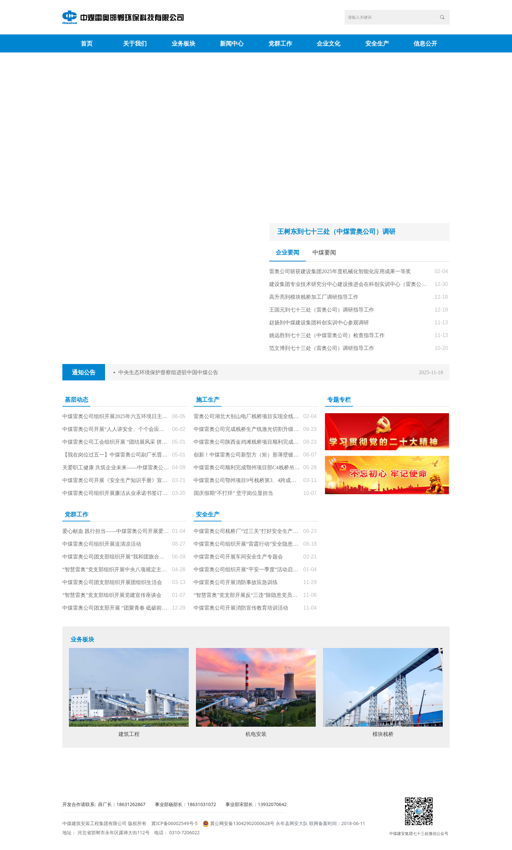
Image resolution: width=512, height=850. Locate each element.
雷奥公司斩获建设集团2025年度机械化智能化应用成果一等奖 (340, 271)
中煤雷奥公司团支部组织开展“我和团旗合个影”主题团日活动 (115, 556)
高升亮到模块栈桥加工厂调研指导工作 (313, 297)
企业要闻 (287, 252)
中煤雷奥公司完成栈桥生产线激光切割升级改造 (247, 429)
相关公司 (207, 772)
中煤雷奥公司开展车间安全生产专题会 (238, 556)
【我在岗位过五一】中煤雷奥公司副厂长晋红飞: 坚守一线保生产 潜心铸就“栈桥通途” (115, 454)
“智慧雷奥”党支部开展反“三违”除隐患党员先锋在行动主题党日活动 (247, 595)
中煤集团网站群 (304, 772)
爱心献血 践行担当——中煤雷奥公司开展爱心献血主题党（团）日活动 (115, 531)
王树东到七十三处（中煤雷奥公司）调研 (336, 231)
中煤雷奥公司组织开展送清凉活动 (101, 544)
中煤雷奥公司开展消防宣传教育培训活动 (241, 608)
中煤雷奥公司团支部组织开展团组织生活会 (112, 582)
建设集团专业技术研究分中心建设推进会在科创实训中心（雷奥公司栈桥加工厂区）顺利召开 (350, 284)
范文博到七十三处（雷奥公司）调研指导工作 (321, 348)
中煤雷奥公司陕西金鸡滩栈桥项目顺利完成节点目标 (247, 442)
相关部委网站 (111, 772)
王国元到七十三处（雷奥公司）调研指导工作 (321, 310)
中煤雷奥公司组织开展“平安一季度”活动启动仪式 (247, 569)
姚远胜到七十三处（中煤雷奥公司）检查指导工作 (327, 335)
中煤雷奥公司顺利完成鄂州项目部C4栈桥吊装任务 (247, 467)
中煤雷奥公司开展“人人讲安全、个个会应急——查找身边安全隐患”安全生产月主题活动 (115, 429)
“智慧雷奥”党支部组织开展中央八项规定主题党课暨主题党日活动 (115, 569)
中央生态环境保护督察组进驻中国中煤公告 (168, 372)
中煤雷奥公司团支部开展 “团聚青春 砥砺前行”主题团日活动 (115, 608)
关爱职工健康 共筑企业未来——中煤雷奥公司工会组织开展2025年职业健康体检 (115, 467)
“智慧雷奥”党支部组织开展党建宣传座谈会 (111, 595)
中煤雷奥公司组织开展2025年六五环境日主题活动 (115, 416)
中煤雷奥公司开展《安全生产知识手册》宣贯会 (115, 480)
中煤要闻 (324, 252)
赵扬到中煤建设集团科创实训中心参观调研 (319, 322)
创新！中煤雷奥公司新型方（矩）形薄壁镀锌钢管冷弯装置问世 (247, 454)
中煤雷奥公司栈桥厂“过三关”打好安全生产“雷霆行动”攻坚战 (247, 531)
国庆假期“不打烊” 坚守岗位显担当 (233, 493)
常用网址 (401, 772)
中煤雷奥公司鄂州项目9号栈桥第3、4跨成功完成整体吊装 (247, 480)
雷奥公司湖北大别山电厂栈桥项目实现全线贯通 (247, 416)
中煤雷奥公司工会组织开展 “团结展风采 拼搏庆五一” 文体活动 (115, 442)
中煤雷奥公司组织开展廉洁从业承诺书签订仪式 (115, 493)
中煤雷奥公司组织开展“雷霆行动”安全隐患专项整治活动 (247, 544)
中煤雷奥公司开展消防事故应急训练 (236, 582)
